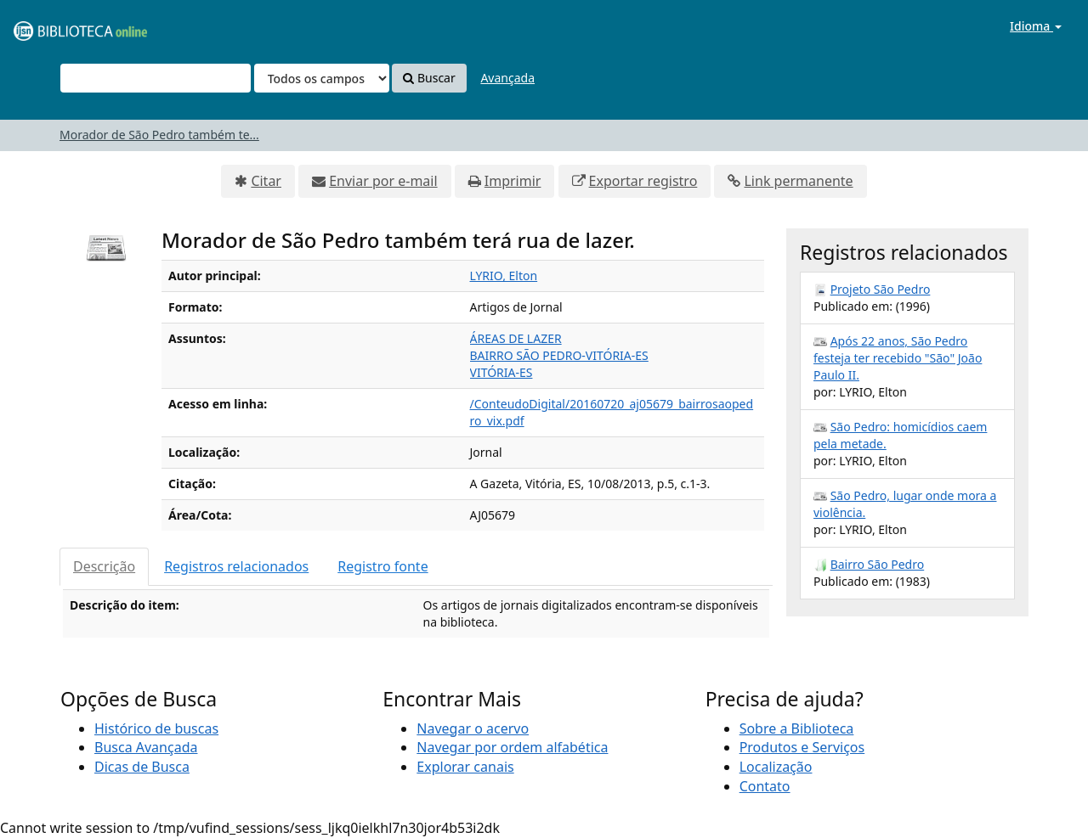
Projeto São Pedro (880, 289)
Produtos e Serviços (802, 747)
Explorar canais (464, 766)
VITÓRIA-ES (501, 372)
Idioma (1036, 26)
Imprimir (512, 181)
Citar (266, 181)
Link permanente (798, 181)
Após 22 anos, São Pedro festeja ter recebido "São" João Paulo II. (897, 358)
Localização (776, 766)
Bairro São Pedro (877, 564)
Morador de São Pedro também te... (159, 135)
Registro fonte (382, 566)
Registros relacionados (236, 566)
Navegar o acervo (472, 728)
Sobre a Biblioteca (797, 728)
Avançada (507, 78)
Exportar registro (643, 181)
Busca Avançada (145, 747)
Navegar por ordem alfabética (512, 747)
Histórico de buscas (156, 728)
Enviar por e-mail (383, 181)
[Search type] (321, 78)
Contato (765, 786)
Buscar (429, 78)
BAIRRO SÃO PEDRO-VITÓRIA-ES (559, 355)
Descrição (104, 566)
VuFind (54, 25)
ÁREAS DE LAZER (516, 338)
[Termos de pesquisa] (155, 78)
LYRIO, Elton (504, 275)
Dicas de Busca (142, 766)
